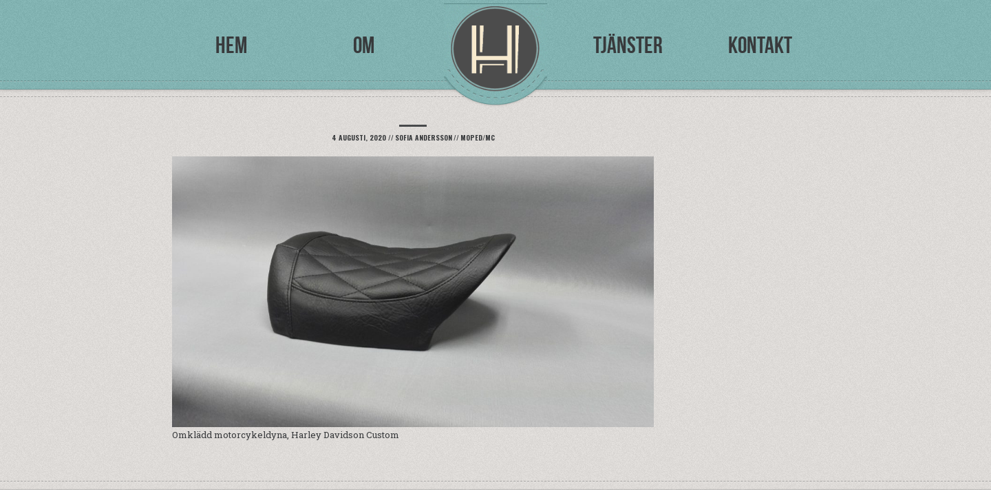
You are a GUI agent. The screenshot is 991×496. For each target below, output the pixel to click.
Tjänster (628, 45)
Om (363, 45)
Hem (231, 45)
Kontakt (760, 45)
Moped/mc (477, 137)
